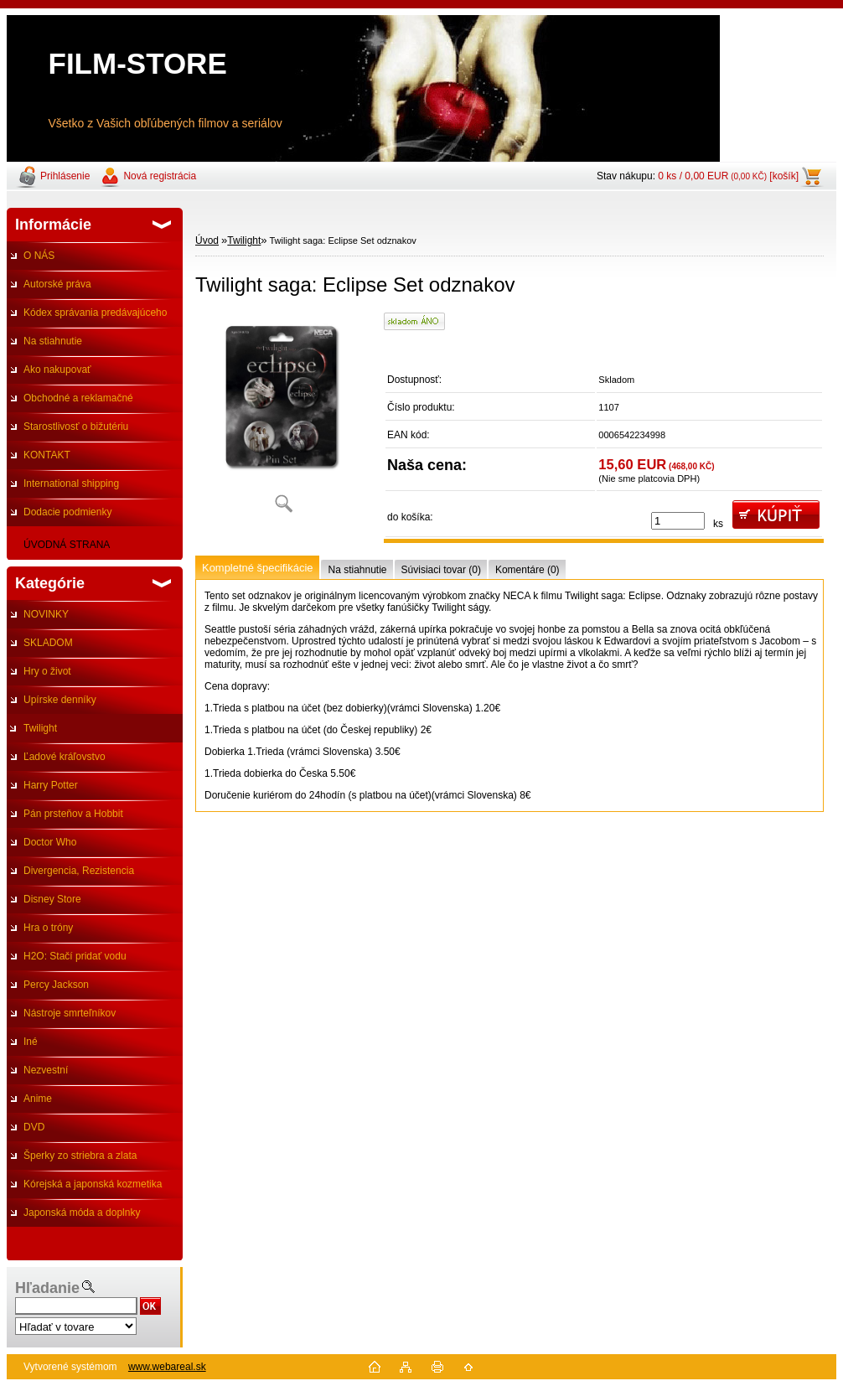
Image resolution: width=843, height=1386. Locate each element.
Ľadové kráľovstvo (64, 757)
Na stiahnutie (52, 341)
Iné (30, 1041)
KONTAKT (46, 455)
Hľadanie (47, 1288)
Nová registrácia (159, 176)
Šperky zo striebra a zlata (80, 1155)
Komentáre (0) (527, 570)
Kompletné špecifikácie (257, 567)
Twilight (40, 728)
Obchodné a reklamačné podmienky (70, 402)
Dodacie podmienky (67, 512)
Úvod (207, 240)
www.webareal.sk (167, 1367)
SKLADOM (48, 643)
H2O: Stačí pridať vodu (75, 956)
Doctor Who (49, 842)
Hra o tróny (48, 927)
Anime (37, 1098)
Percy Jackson (56, 984)
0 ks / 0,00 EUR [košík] (728, 176)
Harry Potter (50, 785)
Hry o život (47, 671)
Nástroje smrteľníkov (69, 1013)
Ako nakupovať (57, 369)
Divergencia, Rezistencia (78, 871)
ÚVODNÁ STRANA (66, 545)
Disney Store (52, 899)
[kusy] (678, 521)
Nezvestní (45, 1070)
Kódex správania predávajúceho (95, 312)
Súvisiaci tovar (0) (441, 570)
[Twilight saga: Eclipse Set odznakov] (283, 418)
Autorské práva (57, 284)
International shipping (71, 483)
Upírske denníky (59, 700)
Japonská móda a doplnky (81, 1212)
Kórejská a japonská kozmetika (92, 1184)
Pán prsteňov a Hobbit (73, 814)
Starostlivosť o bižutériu (75, 426)
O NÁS (38, 255)
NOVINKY (46, 614)
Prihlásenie (65, 176)
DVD (33, 1127)
